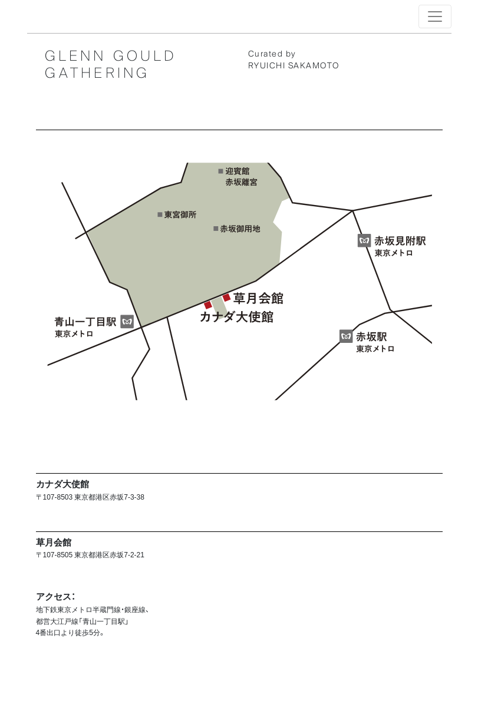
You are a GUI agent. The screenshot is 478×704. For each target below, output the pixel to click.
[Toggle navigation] (434, 16)
